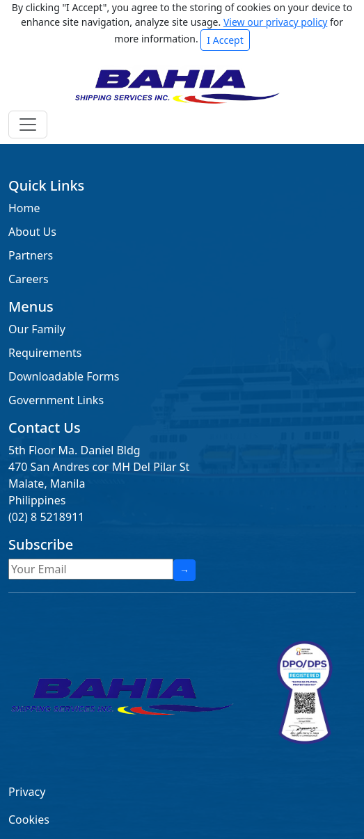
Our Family (36, 329)
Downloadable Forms (63, 376)
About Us (32, 231)
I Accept (225, 40)
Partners (30, 255)
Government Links (56, 400)
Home (24, 208)
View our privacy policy (275, 22)
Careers (28, 279)
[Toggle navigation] (27, 124)
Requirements (44, 352)
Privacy (26, 791)
